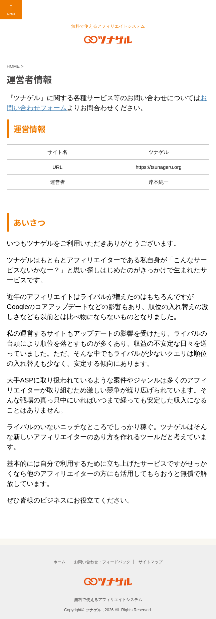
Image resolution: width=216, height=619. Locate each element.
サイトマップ (151, 562)
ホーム (59, 562)
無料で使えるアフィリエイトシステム (108, 599)
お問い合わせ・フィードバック (102, 562)
